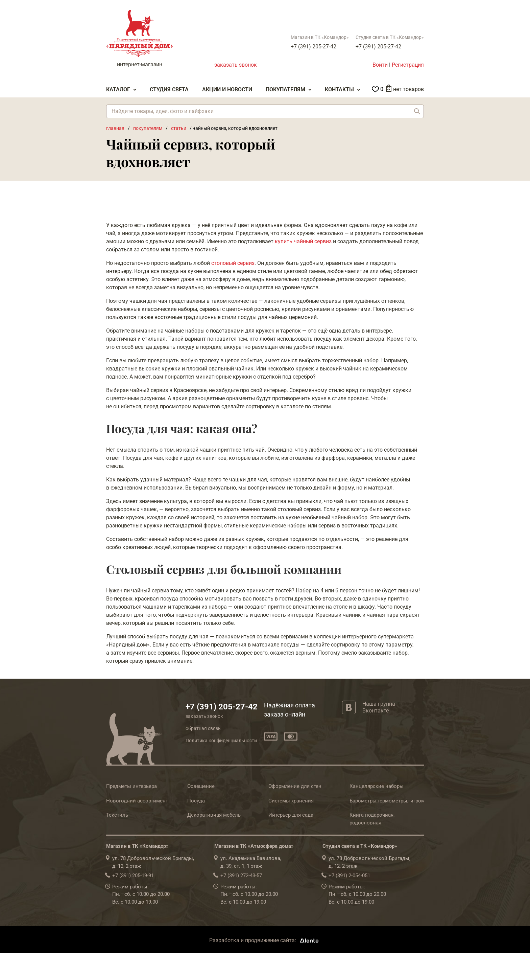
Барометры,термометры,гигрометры (393, 801)
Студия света (169, 89)
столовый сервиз (233, 263)
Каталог (118, 89)
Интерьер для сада (290, 815)
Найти (417, 111)
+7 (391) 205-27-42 (313, 46)
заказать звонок (235, 65)
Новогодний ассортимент (137, 801)
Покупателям (285, 89)
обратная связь (203, 728)
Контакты (339, 89)
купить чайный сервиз (303, 241)
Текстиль (117, 815)
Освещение (201, 786)
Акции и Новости (227, 89)
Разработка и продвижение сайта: (265, 940)
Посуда (196, 801)
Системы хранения (291, 801)
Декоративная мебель (214, 815)
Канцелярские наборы (377, 786)
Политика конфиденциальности (221, 740)
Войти (380, 65)
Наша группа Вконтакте (378, 707)
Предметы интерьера (131, 786)
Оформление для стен (294, 786)
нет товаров (408, 89)
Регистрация (408, 65)
